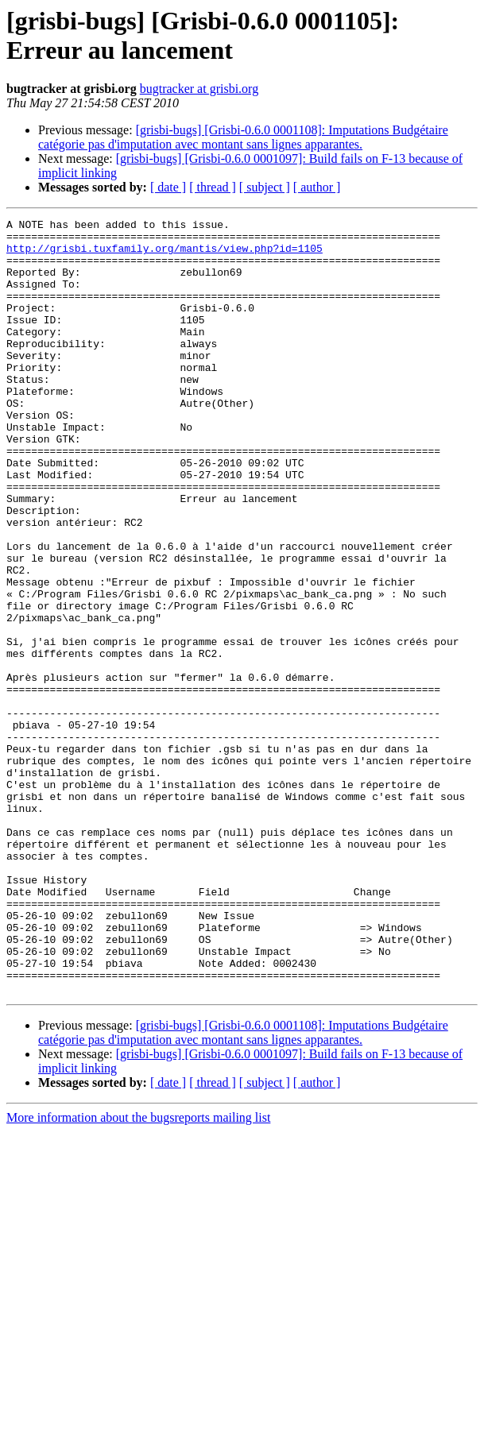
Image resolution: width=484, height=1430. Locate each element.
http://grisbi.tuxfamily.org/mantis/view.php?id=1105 (164, 255)
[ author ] (317, 187)
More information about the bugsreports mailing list (138, 1272)
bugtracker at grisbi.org (199, 88)
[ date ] (168, 187)
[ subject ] (264, 187)
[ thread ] (212, 187)
